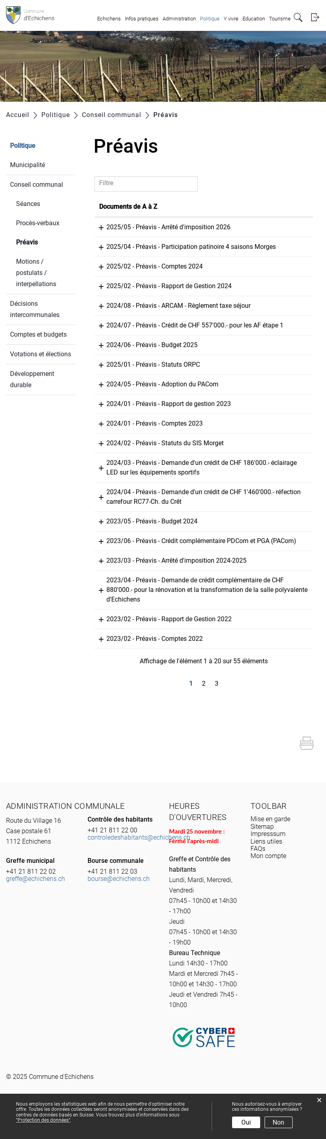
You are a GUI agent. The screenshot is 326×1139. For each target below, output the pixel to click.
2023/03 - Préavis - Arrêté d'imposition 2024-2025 (211, 589)
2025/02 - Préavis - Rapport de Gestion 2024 (203, 295)
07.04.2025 (115, 315)
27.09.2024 (115, 403)
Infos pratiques (142, 19)
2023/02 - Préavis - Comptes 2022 (189, 667)
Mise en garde (270, 848)
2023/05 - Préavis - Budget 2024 (186, 540)
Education (253, 19)
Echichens (109, 19)
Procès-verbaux (37, 223)
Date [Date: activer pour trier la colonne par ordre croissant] (105, 206)
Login (315, 17)
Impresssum (268, 862)
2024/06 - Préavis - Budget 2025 (186, 364)
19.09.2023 (115, 589)
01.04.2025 (115, 384)
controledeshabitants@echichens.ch (139, 866)
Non (278, 1122)
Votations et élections (40, 354)
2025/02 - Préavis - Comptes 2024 (189, 276)
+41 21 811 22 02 (31, 900)
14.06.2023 (115, 648)
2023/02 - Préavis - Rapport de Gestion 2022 (203, 648)
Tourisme (280, 19)
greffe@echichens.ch (35, 907)
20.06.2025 (115, 276)
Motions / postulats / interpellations (36, 273)
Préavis (45, 241)
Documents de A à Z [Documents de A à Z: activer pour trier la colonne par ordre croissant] (170, 206)
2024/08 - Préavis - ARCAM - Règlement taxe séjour (213, 315)
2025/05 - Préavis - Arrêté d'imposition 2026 (203, 227)
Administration (179, 19)
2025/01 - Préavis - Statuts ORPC (187, 384)
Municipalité (27, 165)
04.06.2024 (115, 423)
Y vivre (231, 19)
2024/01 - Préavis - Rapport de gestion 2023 (203, 423)
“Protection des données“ (43, 1120)
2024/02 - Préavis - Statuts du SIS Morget (199, 462)
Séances (28, 204)
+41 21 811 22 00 (112, 859)
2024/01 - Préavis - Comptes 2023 (189, 442)
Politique (210, 19)
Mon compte (268, 885)
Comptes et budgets (38, 334)
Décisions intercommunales (34, 309)
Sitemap (262, 855)
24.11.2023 (115, 540)
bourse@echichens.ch (119, 907)
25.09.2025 (115, 227)
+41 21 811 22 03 (112, 900)
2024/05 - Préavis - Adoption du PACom (197, 403)
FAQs (258, 877)
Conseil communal (36, 184)
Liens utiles (266, 870)
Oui (246, 1122)
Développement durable (32, 379)
